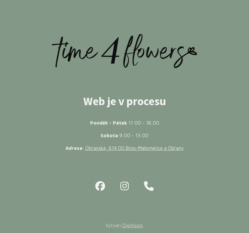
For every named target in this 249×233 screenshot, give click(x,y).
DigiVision (133, 225)
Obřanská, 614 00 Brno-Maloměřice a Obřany (134, 148)
